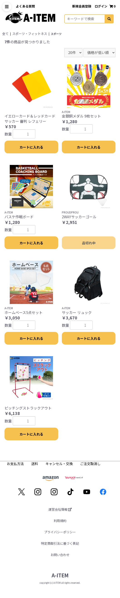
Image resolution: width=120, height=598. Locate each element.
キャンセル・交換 (59, 463)
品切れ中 (89, 242)
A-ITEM (60, 575)
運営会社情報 (60, 509)
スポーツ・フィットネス (29, 33)
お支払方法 (15, 463)
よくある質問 (25, 6)
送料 (35, 463)
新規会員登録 (82, 6)
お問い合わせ (60, 554)
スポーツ (56, 34)
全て (5, 33)
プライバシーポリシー (60, 532)
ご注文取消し (90, 463)
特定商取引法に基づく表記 (60, 543)
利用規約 (60, 520)
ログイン (101, 6)
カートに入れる (31, 147)
